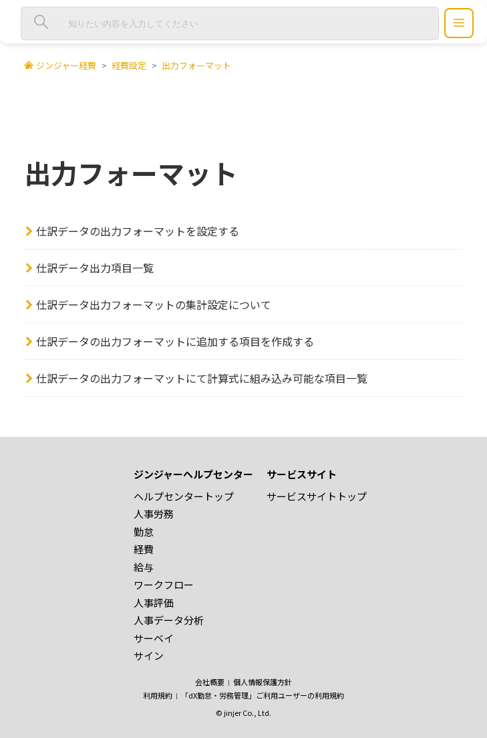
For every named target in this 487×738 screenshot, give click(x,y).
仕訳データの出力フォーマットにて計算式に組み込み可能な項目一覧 (201, 378)
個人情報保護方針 (262, 681)
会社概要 (209, 681)
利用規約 (157, 695)
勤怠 (144, 532)
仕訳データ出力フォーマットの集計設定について (153, 304)
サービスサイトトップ (317, 496)
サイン (149, 655)
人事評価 (154, 602)
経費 (144, 549)
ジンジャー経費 (66, 65)
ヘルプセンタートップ (184, 496)
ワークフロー (164, 584)
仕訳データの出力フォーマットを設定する (137, 231)
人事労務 (154, 513)
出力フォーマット (196, 65)
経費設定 (129, 65)
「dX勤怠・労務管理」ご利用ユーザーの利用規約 (262, 695)
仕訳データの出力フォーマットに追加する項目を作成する (175, 341)
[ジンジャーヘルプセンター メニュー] (459, 23)
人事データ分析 (169, 620)
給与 (144, 567)
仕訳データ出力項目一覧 (95, 268)
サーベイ (154, 638)
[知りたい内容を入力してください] (230, 23)
